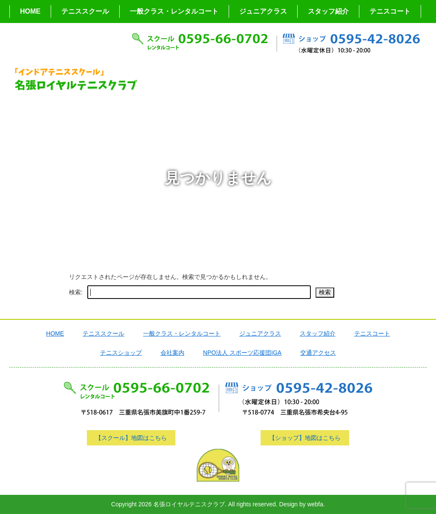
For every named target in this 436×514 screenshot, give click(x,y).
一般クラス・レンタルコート (174, 11)
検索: (76, 292)
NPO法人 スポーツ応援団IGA (242, 352)
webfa (315, 504)
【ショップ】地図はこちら (305, 437)
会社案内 (172, 352)
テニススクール (85, 11)
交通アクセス (318, 352)
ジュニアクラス (263, 11)
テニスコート (390, 11)
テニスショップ (121, 352)
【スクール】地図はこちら (131, 437)
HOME (30, 11)
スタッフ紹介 (328, 11)
